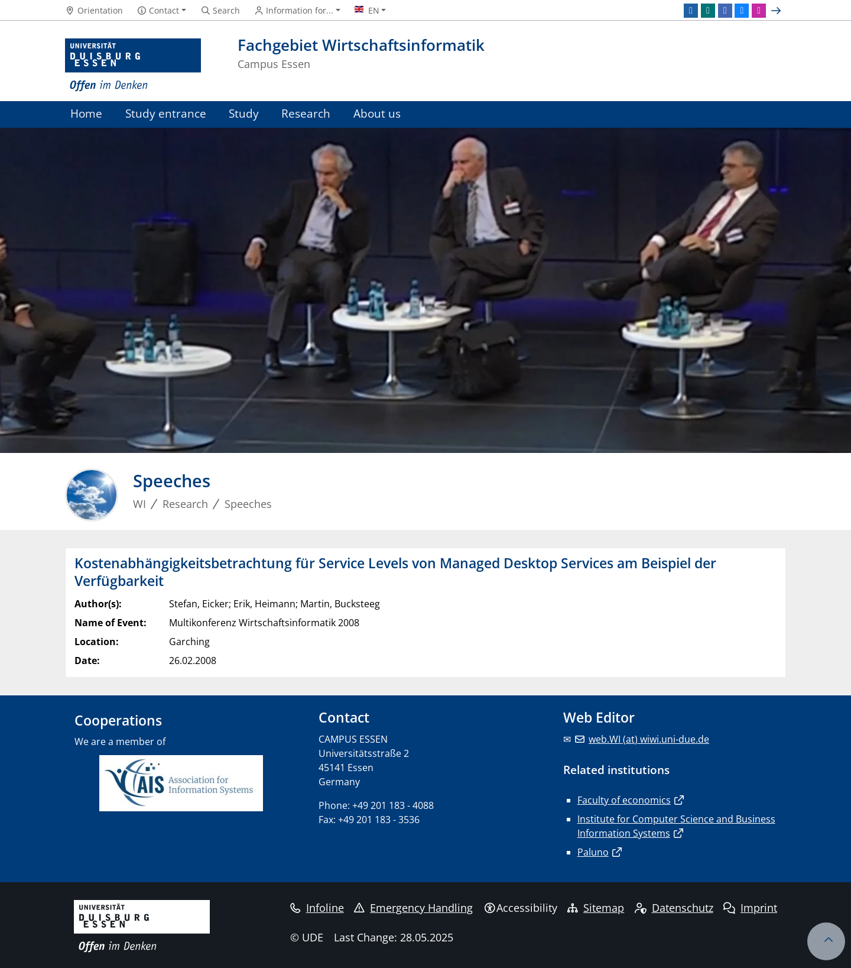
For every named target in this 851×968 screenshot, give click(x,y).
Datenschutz (674, 908)
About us (377, 113)
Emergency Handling (413, 908)
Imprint (750, 908)
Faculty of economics (624, 800)
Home (86, 113)
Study (244, 113)
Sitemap (595, 908)
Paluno (593, 852)
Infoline (317, 908)
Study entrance (165, 113)
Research (305, 113)
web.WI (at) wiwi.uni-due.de (649, 739)
